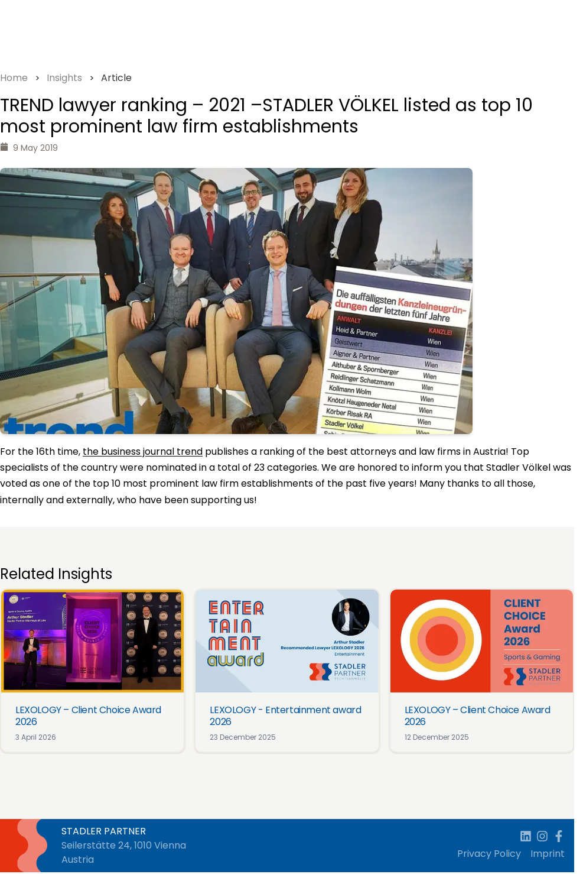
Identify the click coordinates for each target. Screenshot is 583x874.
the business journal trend (143, 451)
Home (14, 78)
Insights (64, 78)
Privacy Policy (489, 853)
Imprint (547, 853)
